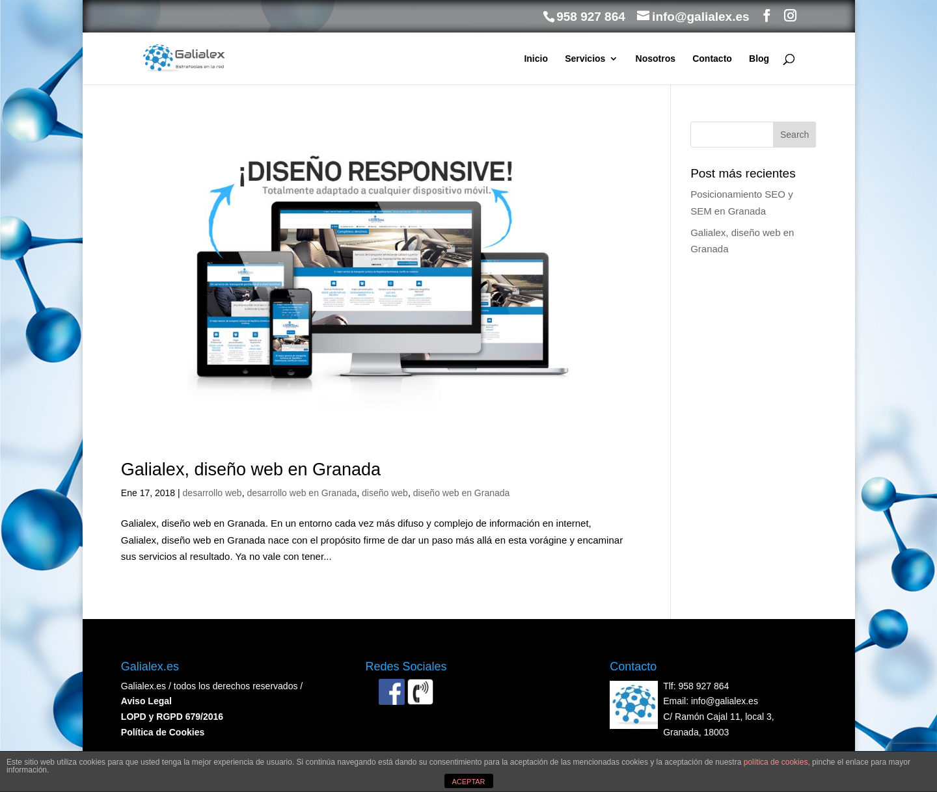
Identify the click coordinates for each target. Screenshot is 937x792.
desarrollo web (212, 493)
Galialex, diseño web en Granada (251, 469)
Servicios (585, 59)
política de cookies (776, 762)
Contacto (712, 59)
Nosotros (655, 59)
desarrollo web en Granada (302, 493)
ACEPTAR (468, 781)
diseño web (385, 493)
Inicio (536, 59)
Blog (759, 59)
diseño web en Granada (461, 493)
